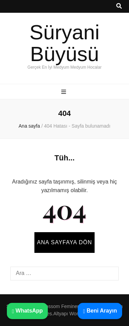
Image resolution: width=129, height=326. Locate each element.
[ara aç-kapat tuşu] (119, 6)
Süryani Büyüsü (64, 43)
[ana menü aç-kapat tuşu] (64, 92)
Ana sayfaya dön (64, 242)
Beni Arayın (100, 311)
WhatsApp (27, 311)
